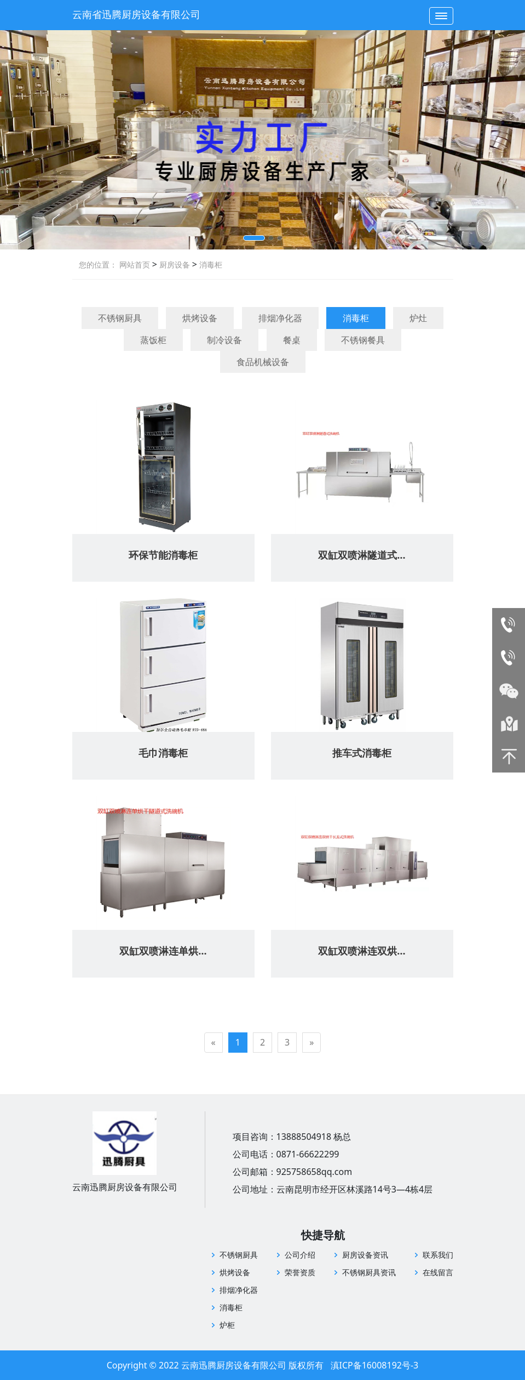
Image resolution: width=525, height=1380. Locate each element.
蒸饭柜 (153, 340)
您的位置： (98, 264)
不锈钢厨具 (120, 318)
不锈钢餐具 (363, 340)
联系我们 (438, 1255)
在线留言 (438, 1272)
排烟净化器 (280, 318)
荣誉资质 (300, 1272)
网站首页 (134, 264)
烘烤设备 (199, 318)
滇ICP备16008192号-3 (375, 1365)
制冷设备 (224, 340)
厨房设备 (173, 264)
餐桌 (292, 340)
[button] (254, 238)
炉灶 (418, 318)
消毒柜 (209, 264)
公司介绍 (300, 1255)
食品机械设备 (262, 362)
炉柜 (227, 1325)
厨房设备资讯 (365, 1255)
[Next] (311, 1042)
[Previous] (213, 1042)
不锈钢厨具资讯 (369, 1272)
